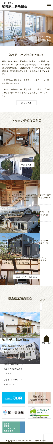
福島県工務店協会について (15, 364)
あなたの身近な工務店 (13, 369)
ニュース (7, 374)
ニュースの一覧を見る (26, 277)
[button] (49, 5)
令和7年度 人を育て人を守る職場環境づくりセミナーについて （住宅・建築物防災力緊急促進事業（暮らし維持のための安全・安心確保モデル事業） (26, 197)
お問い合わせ (9, 384)
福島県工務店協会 (14, 5)
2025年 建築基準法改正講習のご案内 (17, 229)
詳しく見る (26, 103)
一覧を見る (26, 164)
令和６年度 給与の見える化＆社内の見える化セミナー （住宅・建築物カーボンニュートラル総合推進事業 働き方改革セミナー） (26, 243)
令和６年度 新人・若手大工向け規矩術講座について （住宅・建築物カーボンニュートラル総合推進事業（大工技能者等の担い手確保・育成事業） (26, 260)
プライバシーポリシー (13, 380)
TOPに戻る (46, 339)
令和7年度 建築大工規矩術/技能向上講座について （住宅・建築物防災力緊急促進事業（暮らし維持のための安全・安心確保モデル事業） (25, 214)
